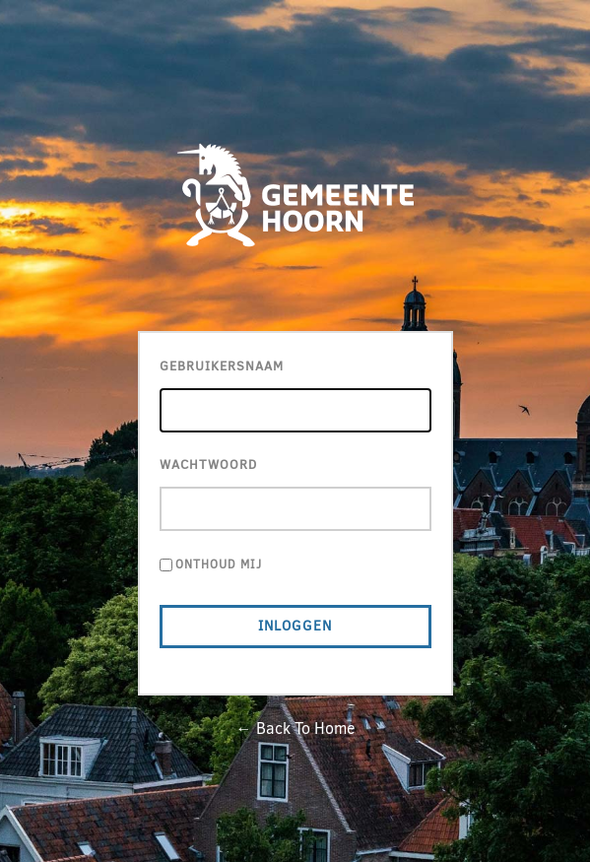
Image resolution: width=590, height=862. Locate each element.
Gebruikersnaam (222, 366)
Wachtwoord (208, 464)
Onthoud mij (218, 564)
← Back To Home (295, 728)
